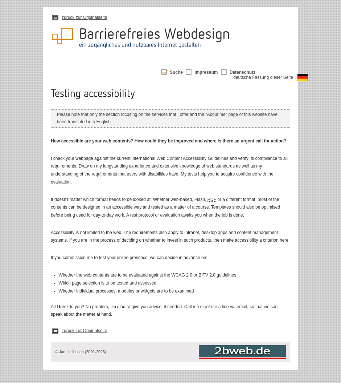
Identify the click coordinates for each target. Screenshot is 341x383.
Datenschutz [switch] (242, 72)
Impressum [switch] (206, 72)
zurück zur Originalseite (84, 17)
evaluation (170, 215)
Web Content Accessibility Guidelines (193, 158)
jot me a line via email (226, 306)
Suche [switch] (176, 72)
